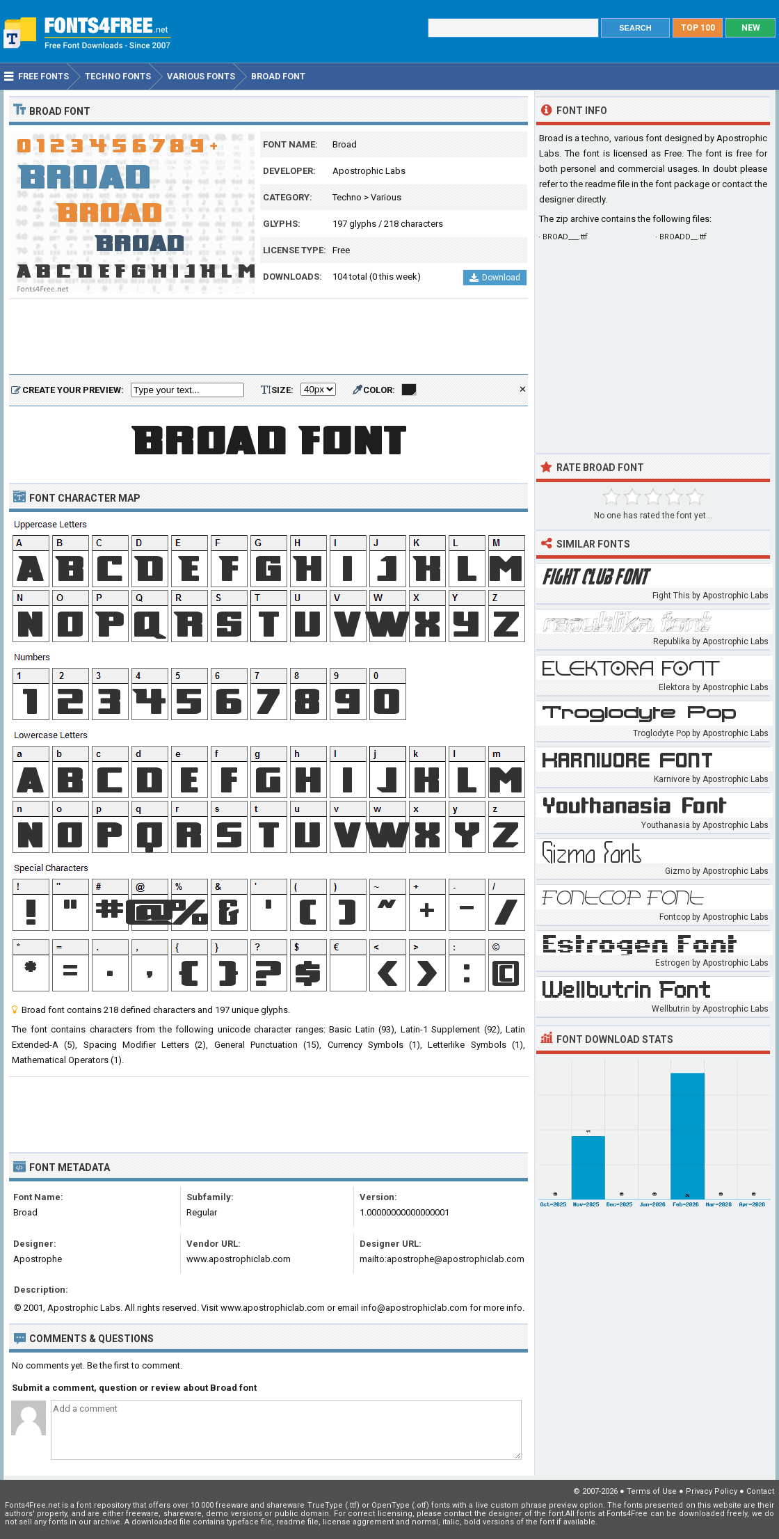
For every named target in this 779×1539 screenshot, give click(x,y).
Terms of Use (652, 1491)
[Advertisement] (268, 337)
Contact (760, 1491)
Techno (347, 197)
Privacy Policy (711, 1491)
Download (494, 277)
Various (386, 197)
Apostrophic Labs (368, 171)
